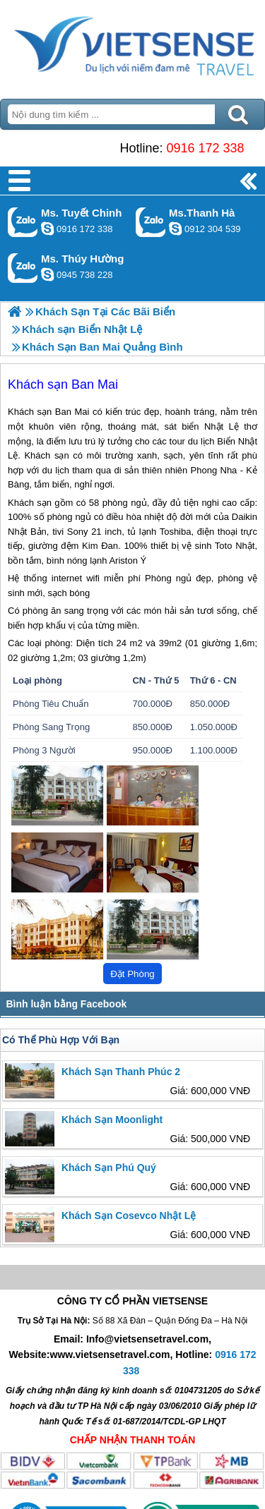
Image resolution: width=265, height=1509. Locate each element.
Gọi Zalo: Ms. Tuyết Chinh (23, 222)
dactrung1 (47, 274)
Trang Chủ (132, 46)
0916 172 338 (205, 148)
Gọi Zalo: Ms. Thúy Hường (23, 268)
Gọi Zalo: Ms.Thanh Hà (151, 222)
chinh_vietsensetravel (47, 229)
